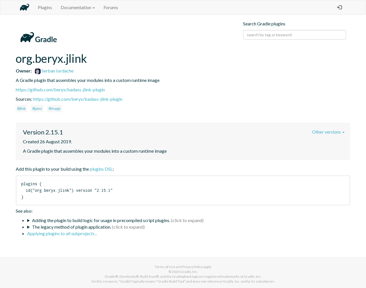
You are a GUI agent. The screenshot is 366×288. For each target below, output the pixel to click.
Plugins (45, 7)
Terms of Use (165, 267)
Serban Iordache (54, 70)
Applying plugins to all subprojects (61, 233)
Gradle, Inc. (189, 271)
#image (55, 108)
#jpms (37, 108)
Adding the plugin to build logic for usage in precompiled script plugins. (101, 220)
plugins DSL (101, 169)
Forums (111, 7)
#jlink (21, 108)
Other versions (328, 131)
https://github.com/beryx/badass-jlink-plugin (60, 89)
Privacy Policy (192, 267)
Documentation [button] (78, 7)
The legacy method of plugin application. (71, 226)
